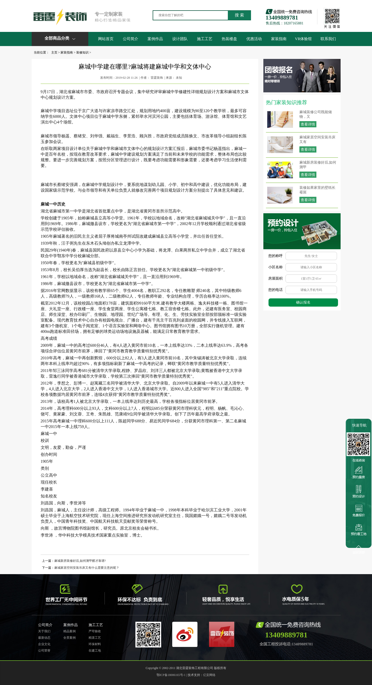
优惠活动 (254, 39)
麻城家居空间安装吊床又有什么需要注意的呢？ (86, 568)
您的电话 (275, 290)
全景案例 (69, 637)
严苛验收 (95, 631)
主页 (54, 52)
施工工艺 (204, 39)
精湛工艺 (95, 637)
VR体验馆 (303, 39)
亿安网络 (209, 675)
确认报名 (303, 302)
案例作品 (155, 39)
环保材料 (95, 644)
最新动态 (44, 637)
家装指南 (279, 39)
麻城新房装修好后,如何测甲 (317, 165)
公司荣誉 (44, 650)
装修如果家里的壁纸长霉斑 (317, 190)
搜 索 (239, 15)
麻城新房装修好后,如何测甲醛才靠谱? (80, 561)
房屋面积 (275, 278)
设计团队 (180, 39)
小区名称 (275, 267)
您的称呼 (275, 256)
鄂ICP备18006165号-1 (171, 675)
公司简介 (130, 39)
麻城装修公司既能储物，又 (315, 114)
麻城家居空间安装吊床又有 (317, 139)
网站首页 (106, 39)
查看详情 (308, 124)
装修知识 (82, 52)
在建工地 (95, 650)
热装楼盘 (229, 39)
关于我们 (44, 631)
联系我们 (328, 39)
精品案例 (69, 631)
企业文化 (44, 644)
